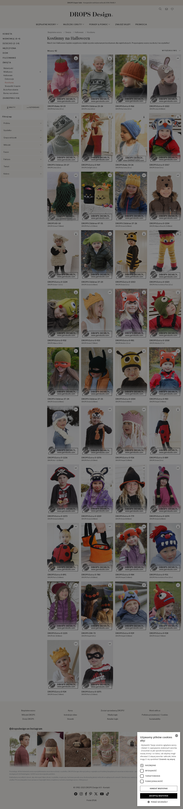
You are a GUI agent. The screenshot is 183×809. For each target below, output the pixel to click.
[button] (158, 801)
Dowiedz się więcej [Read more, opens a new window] (167, 759)
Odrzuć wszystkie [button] (159, 788)
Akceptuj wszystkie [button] (158, 796)
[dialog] (158, 769)
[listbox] (176, 735)
